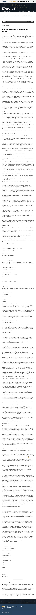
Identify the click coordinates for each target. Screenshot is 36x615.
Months (32, 11)
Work (15, 16)
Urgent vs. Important (11, 16)
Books (26, 11)
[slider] (17, 21)
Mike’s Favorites (28, 1)
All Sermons (3, 610)
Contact (23, 1)
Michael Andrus (9, 607)
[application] (18, 22)
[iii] (2, 593)
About (18, 1)
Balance (7, 11)
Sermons (15, 1)
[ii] (2, 584)
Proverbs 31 (5, 602)
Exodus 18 (10, 11)
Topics (20, 11)
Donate (21, 1)
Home (2, 11)
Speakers (29, 11)
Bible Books (3, 607)
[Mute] (29, 21)
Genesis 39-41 (23, 602)
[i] (2, 582)
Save (7, 25)
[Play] (3, 21)
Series (23, 11)
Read (4, 25)
